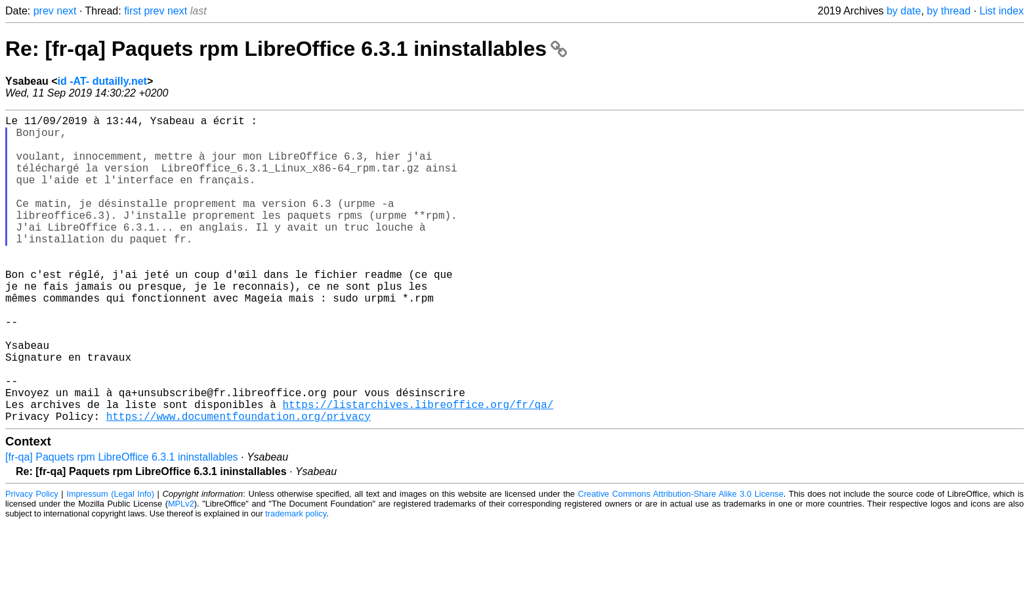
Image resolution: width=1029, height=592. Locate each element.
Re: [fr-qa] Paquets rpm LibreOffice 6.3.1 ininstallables (286, 48)
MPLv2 (181, 572)
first (132, 10)
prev (43, 10)
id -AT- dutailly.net (102, 81)
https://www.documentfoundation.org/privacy (238, 484)
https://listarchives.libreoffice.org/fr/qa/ (417, 470)
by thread (949, 10)
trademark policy (295, 582)
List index (1001, 10)
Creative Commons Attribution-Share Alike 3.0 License (681, 562)
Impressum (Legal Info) (110, 562)
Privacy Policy (31, 562)
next (66, 10)
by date (904, 10)
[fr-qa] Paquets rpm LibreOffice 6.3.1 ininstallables (121, 525)
